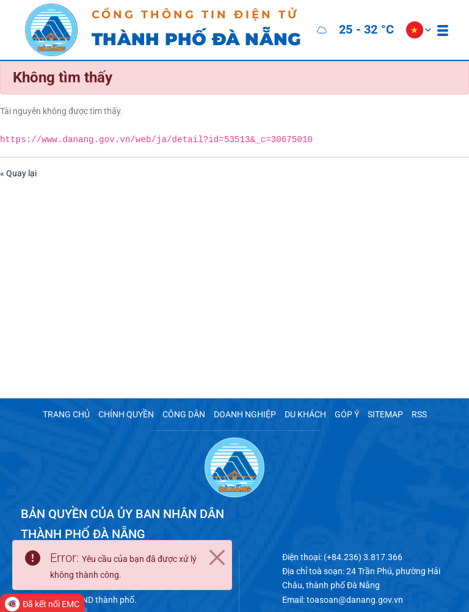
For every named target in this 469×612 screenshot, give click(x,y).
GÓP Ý (337, 414)
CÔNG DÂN (186, 414)
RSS (406, 414)
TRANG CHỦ (77, 414)
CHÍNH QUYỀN (132, 414)
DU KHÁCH (299, 414)
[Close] (217, 559)
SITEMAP (373, 414)
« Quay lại (16, 168)
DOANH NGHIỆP (242, 414)
